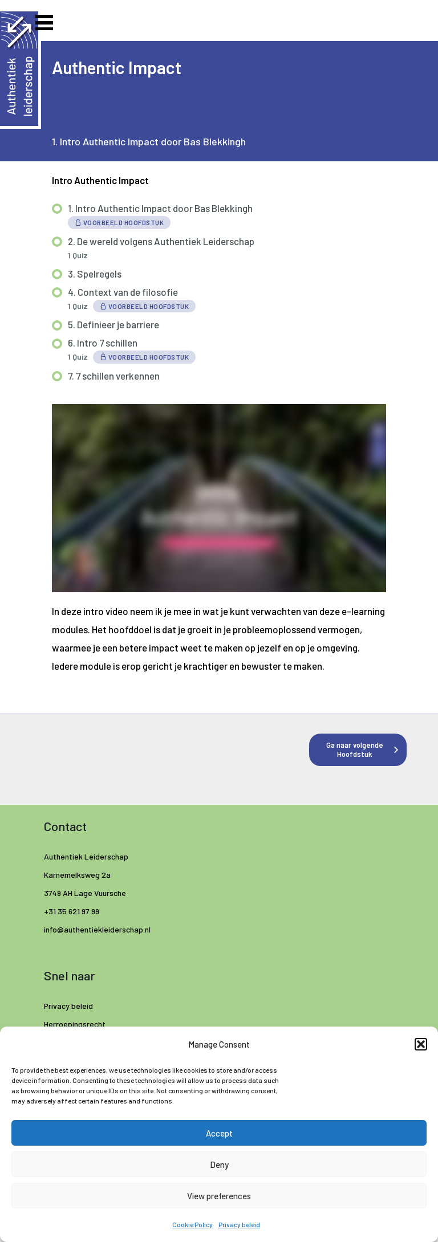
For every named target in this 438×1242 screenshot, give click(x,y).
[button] (421, 1044)
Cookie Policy (192, 1224)
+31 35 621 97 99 (71, 911)
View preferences (219, 1196)
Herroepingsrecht (75, 1024)
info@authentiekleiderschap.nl (98, 929)
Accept (219, 1133)
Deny (219, 1164)
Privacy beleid (239, 1224)
